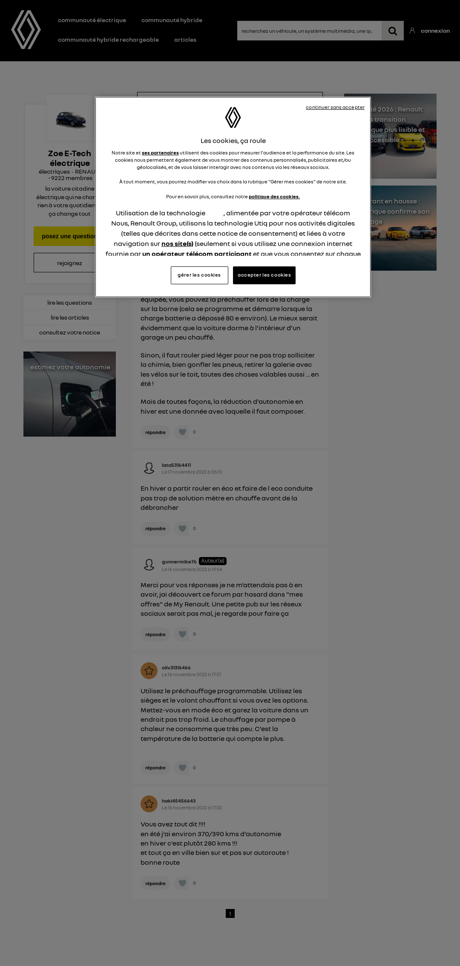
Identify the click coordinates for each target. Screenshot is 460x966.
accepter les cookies (264, 275)
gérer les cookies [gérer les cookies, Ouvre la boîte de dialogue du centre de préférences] (199, 275)
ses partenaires (160, 153)
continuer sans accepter (335, 107)
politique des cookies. (274, 197)
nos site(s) (177, 243)
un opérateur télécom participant (197, 253)
